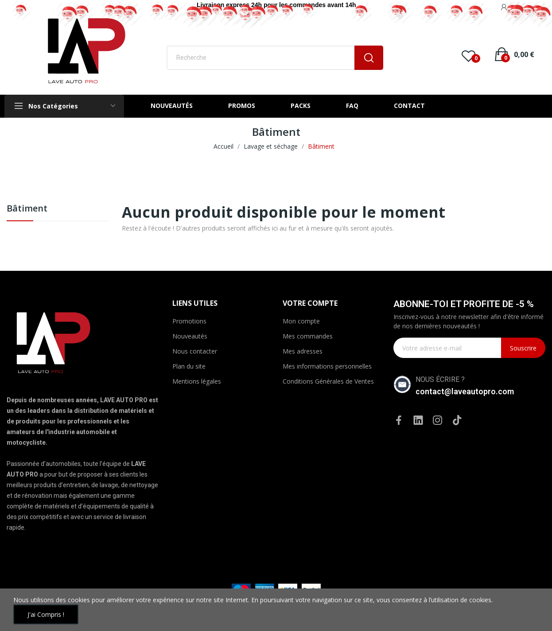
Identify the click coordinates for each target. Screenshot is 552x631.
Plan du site (189, 366)
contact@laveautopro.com (465, 391)
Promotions (189, 321)
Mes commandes (308, 336)
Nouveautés (189, 336)
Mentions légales (196, 381)
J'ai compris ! (45, 614)
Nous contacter (194, 351)
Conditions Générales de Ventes (328, 381)
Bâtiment (27, 209)
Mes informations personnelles (327, 366)
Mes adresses (303, 351)
